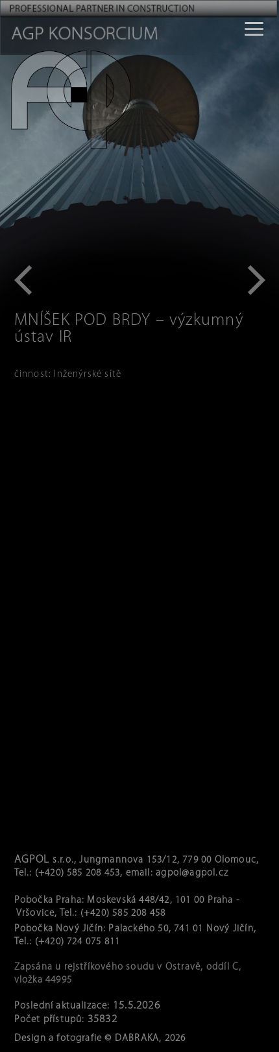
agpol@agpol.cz (192, 873)
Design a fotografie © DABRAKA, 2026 (100, 1039)
